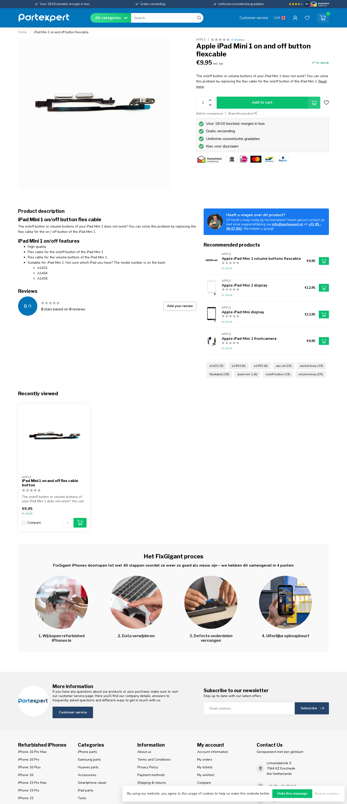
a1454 (239, 366)
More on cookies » (327, 793)
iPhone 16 (25, 775)
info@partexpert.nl (287, 224)
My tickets (205, 767)
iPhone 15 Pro (28, 790)
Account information (212, 752)
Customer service (254, 17)
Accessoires (87, 775)
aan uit (284, 366)
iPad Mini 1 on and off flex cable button (50, 483)
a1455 (261, 366)
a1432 (216, 366)
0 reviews (238, 40)
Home (22, 32)
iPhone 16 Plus (29, 767)
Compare (34, 522)
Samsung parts (89, 759)
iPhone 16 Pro (28, 759)
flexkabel (219, 374)
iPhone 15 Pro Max (32, 782)
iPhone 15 (25, 798)
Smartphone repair (92, 782)
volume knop (310, 374)
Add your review (180, 306)
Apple (201, 39)
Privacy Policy (147, 767)
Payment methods (151, 775)
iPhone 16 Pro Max (32, 752)
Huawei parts (88, 767)
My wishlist (205, 775)
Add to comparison (209, 113)
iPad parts (85, 790)
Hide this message (292, 793)
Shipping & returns (151, 782)
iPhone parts (87, 752)
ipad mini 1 (247, 374)
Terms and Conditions (154, 759)
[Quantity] (67, 523)
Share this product (242, 113)
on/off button (278, 374)
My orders (204, 759)
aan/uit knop (311, 366)
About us (144, 752)
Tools (82, 798)
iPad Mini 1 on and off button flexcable (61, 32)
